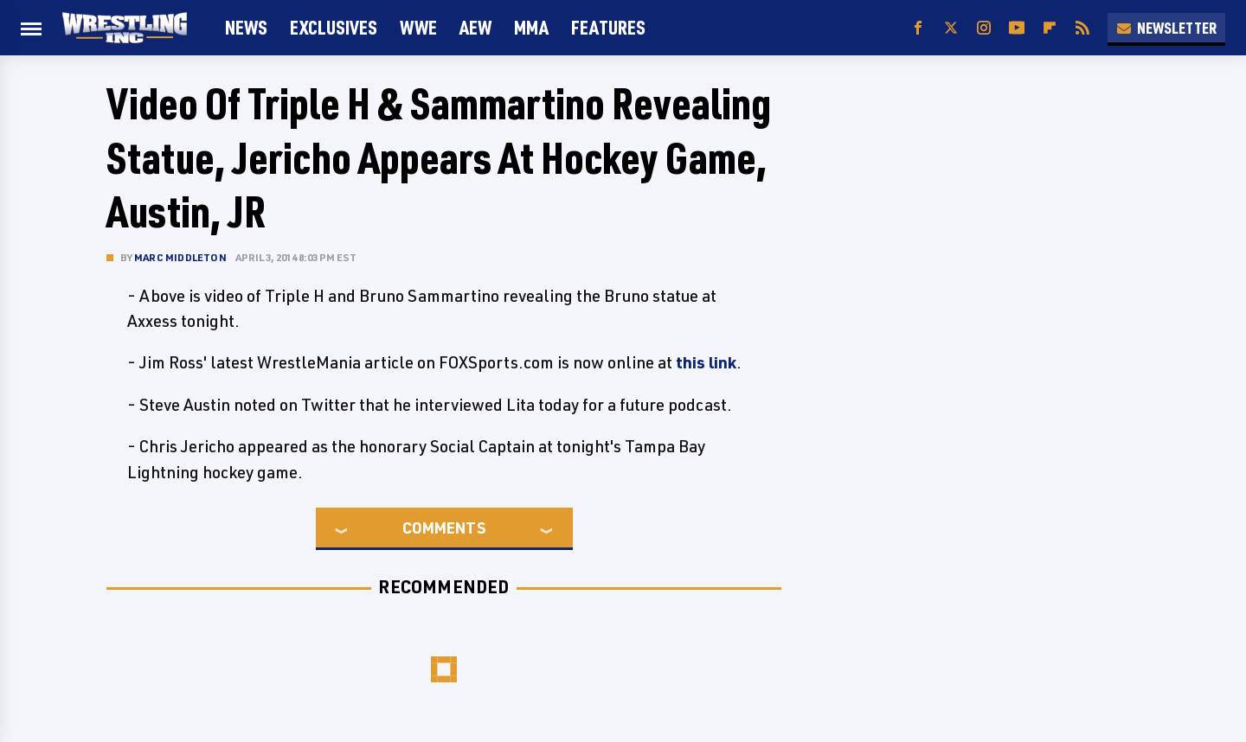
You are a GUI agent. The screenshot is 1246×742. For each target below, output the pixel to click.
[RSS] (1082, 28)
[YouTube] (1016, 28)
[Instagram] (984, 28)
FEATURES (608, 27)
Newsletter (1166, 27)
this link (706, 362)
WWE (418, 27)
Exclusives (333, 27)
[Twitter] (951, 28)
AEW (475, 27)
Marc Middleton (180, 257)
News (246, 27)
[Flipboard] (1049, 28)
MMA (531, 27)
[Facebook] (918, 28)
